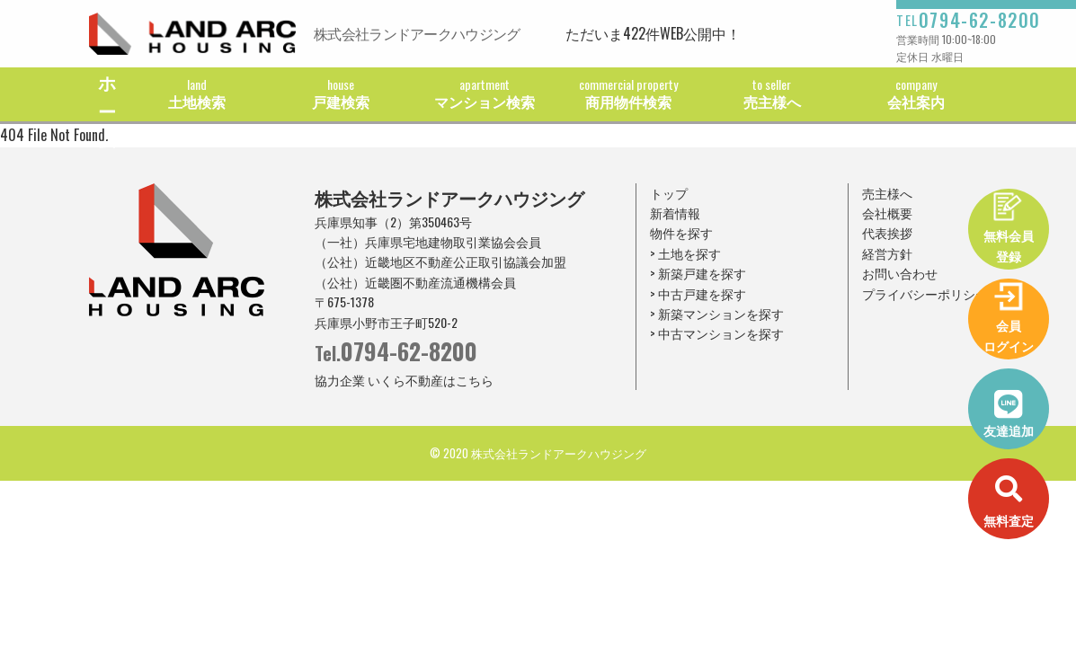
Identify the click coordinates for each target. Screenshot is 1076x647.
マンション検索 (484, 93)
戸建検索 (341, 93)
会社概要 (887, 212)
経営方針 (887, 253)
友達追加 (1008, 430)
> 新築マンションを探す (717, 313)
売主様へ (772, 93)
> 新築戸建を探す (698, 272)
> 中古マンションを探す (717, 333)
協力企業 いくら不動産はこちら (404, 379)
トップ (669, 192)
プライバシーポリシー (925, 293)
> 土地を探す (685, 253)
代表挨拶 (887, 232)
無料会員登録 (1008, 245)
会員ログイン (1008, 334)
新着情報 (675, 212)
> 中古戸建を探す (698, 293)
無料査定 (1008, 519)
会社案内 (916, 93)
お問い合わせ (900, 272)
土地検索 (197, 93)
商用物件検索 (628, 93)
